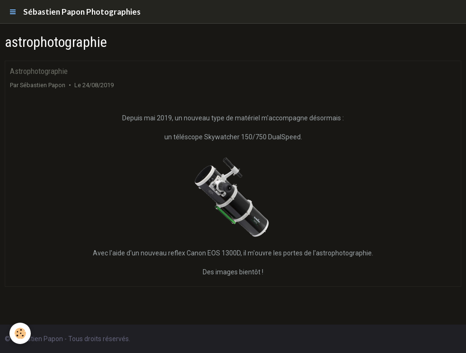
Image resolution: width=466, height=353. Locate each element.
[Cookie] (20, 333)
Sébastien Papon (42, 85)
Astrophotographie (39, 71)
